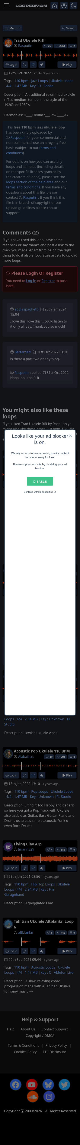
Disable (40, 481)
